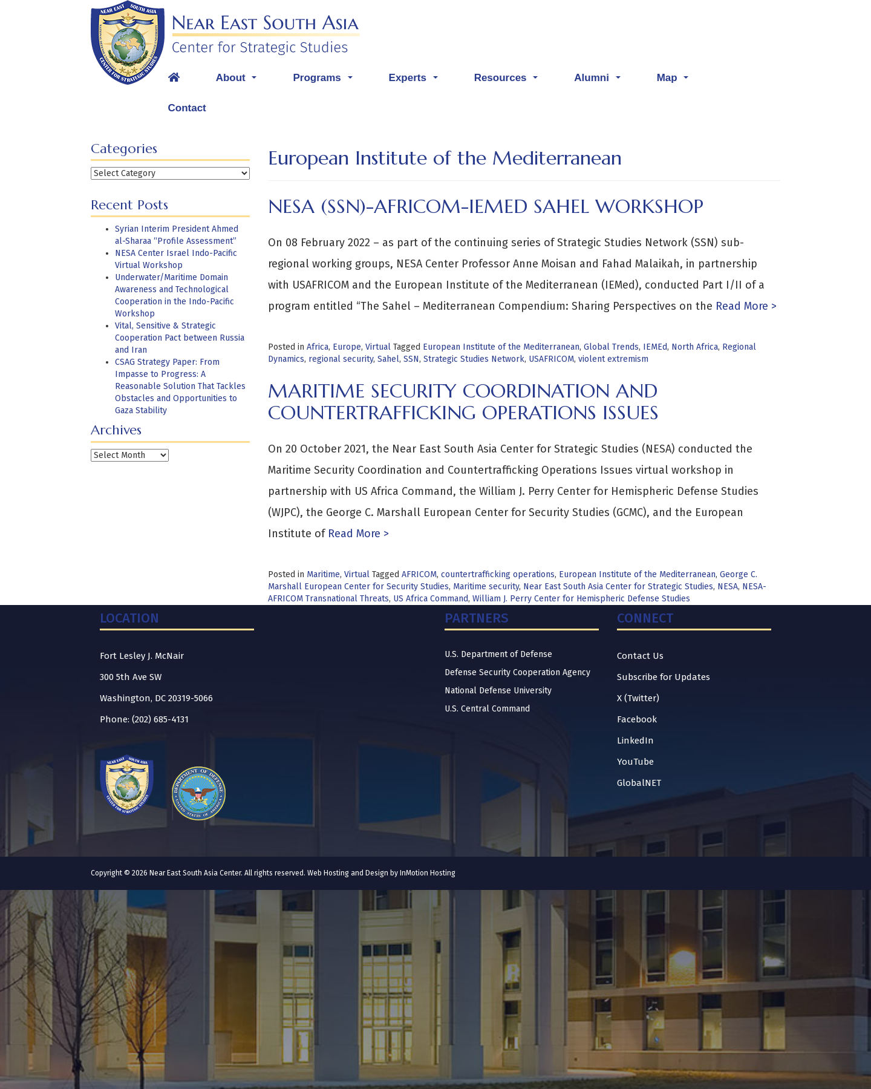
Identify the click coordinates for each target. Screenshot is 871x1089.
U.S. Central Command (487, 709)
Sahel (388, 359)
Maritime (323, 574)
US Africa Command (430, 599)
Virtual (378, 347)
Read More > (745, 306)
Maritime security (486, 586)
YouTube (635, 761)
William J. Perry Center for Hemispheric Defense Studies (581, 599)
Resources (509, 81)
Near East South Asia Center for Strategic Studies (618, 586)
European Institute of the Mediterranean (501, 347)
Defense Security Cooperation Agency (517, 672)
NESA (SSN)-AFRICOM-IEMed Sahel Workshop (485, 206)
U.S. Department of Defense (498, 654)
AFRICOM (419, 574)
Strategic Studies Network (473, 359)
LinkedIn (635, 740)
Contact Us (640, 655)
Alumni (600, 81)
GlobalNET (639, 782)
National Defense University (498, 690)
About (239, 81)
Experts (416, 81)
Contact (187, 108)
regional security (340, 359)
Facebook (637, 719)
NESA (727, 586)
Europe (347, 347)
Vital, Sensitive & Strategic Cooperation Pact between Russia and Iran (179, 338)
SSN (411, 359)
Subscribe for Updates (663, 677)
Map (676, 81)
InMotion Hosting (427, 873)
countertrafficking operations (498, 574)
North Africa (694, 347)
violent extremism (613, 359)
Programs (325, 81)
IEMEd (655, 347)
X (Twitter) (638, 698)
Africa (317, 347)
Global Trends (611, 347)
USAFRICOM (551, 359)
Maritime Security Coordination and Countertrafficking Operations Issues (463, 401)
